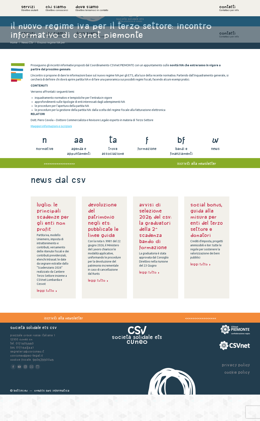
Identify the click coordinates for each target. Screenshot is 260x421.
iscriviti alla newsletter (196, 190)
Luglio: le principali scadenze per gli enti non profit (53, 243)
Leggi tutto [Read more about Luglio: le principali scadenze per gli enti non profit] (47, 317)
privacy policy (236, 391)
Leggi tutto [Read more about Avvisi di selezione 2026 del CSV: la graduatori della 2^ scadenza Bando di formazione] (149, 298)
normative (44, 175)
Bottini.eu (21, 416)
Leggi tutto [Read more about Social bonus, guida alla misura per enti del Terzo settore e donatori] (200, 290)
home (25, 13)
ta (113, 166)
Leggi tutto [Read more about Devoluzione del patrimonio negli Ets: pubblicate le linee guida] (98, 306)
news (215, 175)
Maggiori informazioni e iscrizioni (51, 152)
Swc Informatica (57, 416)
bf (181, 166)
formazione (147, 175)
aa (78, 166)
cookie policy (237, 398)
